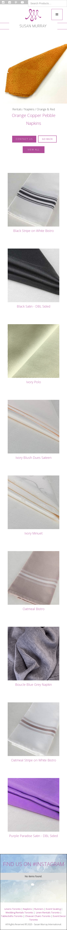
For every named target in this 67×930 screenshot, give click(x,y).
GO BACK (47, 139)
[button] (57, 14)
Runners (39, 909)
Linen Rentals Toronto (48, 912)
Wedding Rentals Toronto (19, 912)
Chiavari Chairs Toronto (38, 916)
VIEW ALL (33, 149)
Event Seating (53, 909)
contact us (24, 139)
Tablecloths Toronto (12, 916)
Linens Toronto (12, 909)
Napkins (27, 909)
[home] (33, 19)
